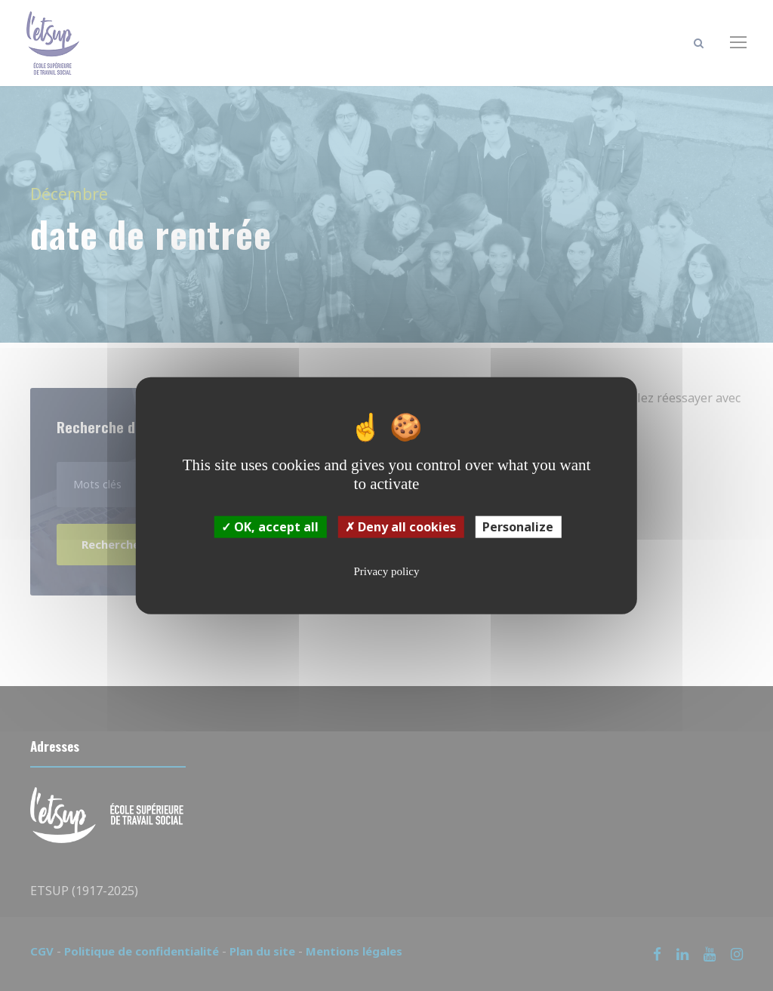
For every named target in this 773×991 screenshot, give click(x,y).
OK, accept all (270, 527)
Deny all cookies (400, 527)
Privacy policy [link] (386, 571)
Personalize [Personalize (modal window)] (517, 527)
